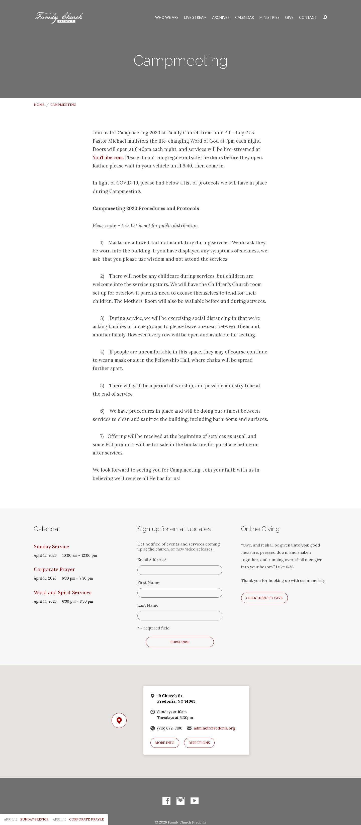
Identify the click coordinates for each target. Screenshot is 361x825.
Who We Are (166, 17)
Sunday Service (51, 546)
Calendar (244, 17)
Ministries (269, 17)
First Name (148, 582)
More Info (164, 743)
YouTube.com (108, 157)
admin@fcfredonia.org (214, 728)
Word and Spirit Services (63, 592)
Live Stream (195, 17)
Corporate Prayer (54, 569)
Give (289, 17)
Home (39, 105)
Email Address (152, 559)
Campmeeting (63, 105)
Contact (308, 17)
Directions (199, 743)
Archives (221, 17)
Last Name (147, 605)
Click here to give (264, 598)
